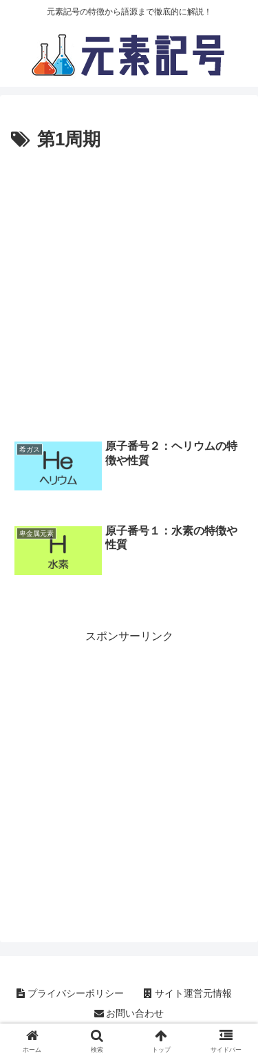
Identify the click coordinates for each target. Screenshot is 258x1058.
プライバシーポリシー (70, 993)
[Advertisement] (129, 292)
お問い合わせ (129, 1013)
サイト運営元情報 (188, 993)
